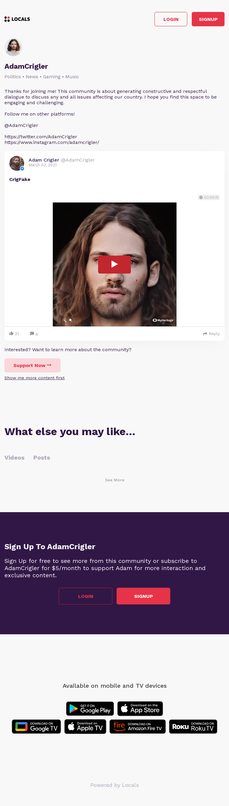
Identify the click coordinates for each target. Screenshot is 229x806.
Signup (208, 19)
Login (171, 19)
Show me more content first (34, 377)
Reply (211, 333)
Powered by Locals (114, 785)
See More (114, 480)
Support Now (32, 365)
